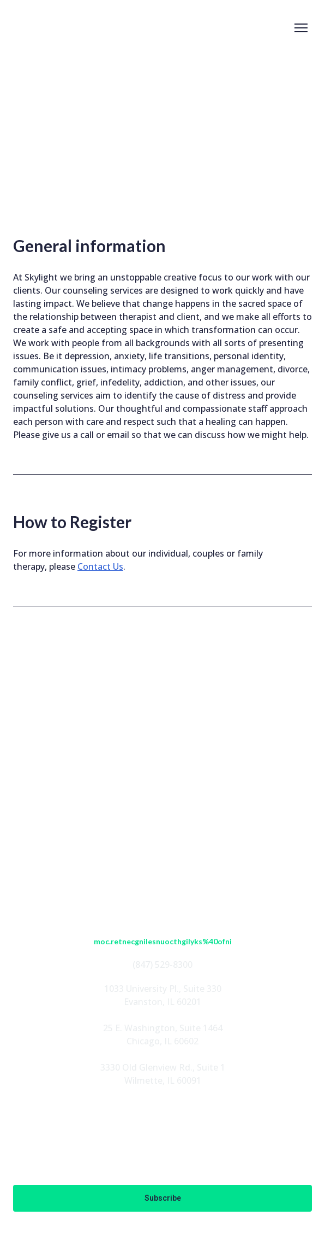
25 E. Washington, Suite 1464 (162, 1028)
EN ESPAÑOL (163, 861)
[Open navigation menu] (301, 28)
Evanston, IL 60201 (162, 1002)
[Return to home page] (50, 27)
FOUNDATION (162, 843)
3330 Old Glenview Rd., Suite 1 (162, 1067)
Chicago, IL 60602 (162, 1041)
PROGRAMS (163, 826)
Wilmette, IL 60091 (162, 1080)
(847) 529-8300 (162, 965)
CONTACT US (162, 878)
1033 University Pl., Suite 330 (162, 989)
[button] (126, 749)
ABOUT (162, 791)
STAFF (162, 808)
